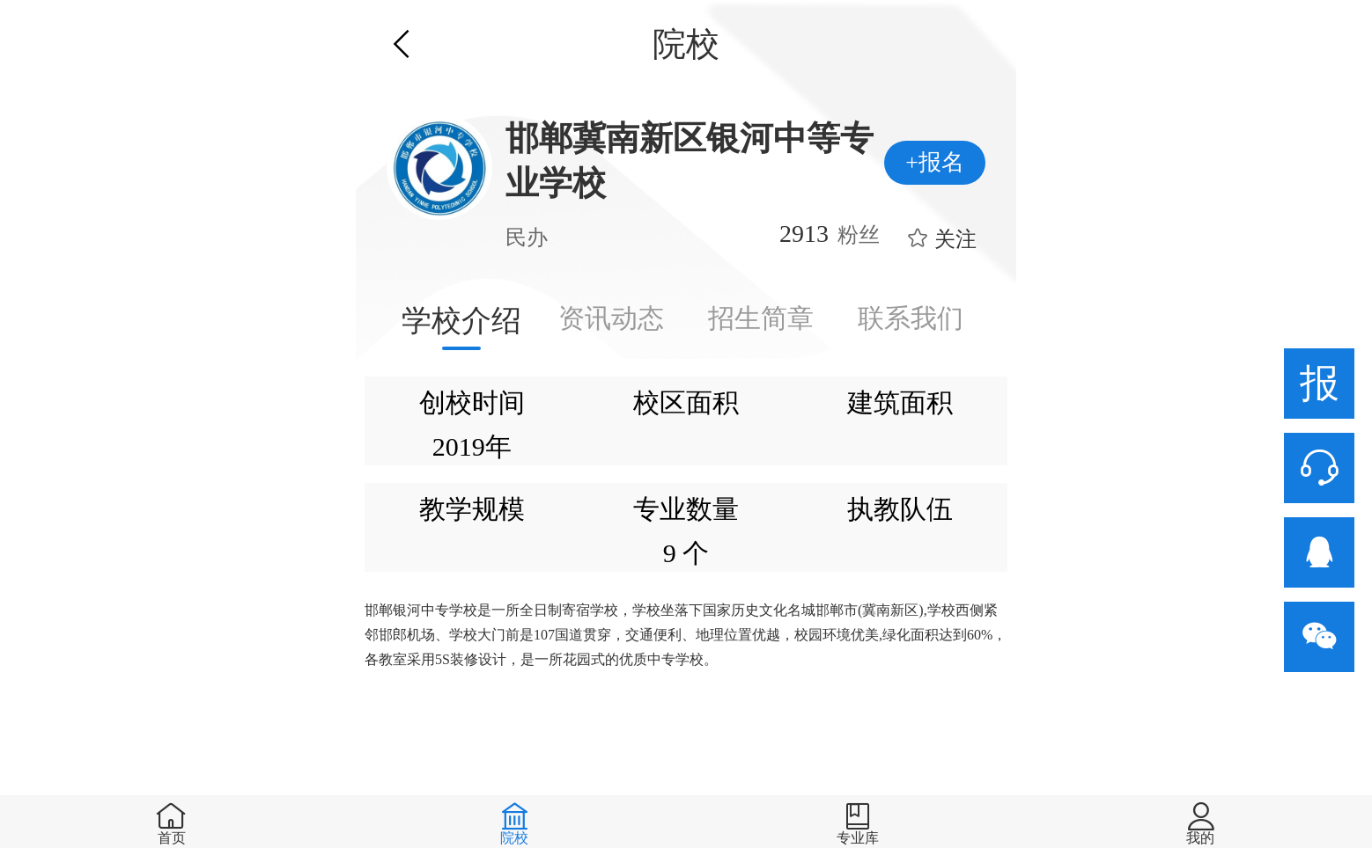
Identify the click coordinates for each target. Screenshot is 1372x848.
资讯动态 (611, 318)
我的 (1200, 837)
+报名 (934, 162)
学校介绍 (461, 320)
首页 (172, 837)
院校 (514, 837)
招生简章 (761, 318)
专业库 (858, 837)
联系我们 (910, 318)
